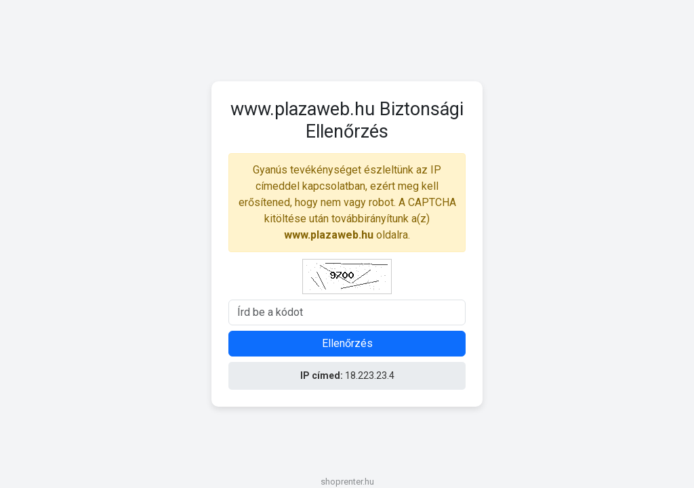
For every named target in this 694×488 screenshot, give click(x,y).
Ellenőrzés (347, 343)
